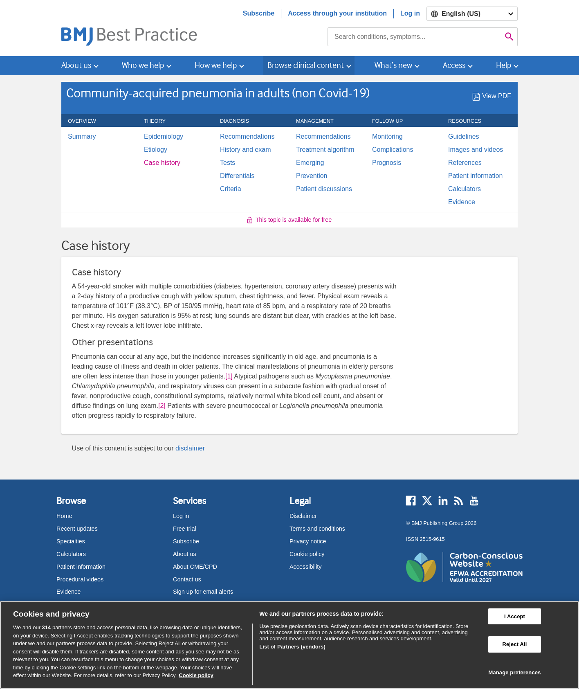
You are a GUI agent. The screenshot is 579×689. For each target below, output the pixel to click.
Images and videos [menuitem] (475, 149)
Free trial (184, 528)
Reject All (514, 644)
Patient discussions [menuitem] (324, 189)
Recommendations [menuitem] (247, 136)
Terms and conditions (317, 528)
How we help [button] (216, 65)
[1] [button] (229, 376)
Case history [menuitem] (162, 163)
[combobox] (414, 36)
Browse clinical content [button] (305, 65)
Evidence (68, 591)
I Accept (514, 616)
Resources (469, 121)
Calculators (71, 554)
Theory (159, 121)
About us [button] (76, 65)
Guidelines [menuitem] (463, 136)
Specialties (70, 541)
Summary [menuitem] (82, 136)
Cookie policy (307, 554)
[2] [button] (162, 405)
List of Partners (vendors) (292, 647)
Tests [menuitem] (227, 163)
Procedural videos (79, 579)
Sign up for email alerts (203, 591)
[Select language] (472, 14)
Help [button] (503, 65)
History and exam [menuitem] (245, 149)
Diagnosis (239, 121)
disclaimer (190, 448)
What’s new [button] (393, 65)
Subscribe (258, 13)
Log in (410, 13)
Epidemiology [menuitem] (163, 136)
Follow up (392, 121)
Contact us (187, 579)
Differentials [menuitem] (237, 176)
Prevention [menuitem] (312, 176)
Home (64, 516)
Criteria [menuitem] (230, 189)
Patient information (80, 566)
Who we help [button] (143, 65)
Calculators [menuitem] (464, 189)
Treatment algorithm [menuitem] (325, 149)
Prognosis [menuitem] (386, 163)
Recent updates (77, 528)
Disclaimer (303, 516)
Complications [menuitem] (392, 149)
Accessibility (305, 566)
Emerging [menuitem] (310, 163)
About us (184, 554)
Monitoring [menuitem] (387, 136)
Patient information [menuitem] (475, 176)
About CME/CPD (195, 566)
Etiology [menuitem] (155, 149)
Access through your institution (337, 13)
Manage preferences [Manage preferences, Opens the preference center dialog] (514, 672)
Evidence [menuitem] (461, 202)
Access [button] (454, 65)
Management (319, 121)
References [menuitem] (465, 163)
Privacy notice (308, 541)
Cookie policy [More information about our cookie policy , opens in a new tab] (196, 675)
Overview (86, 121)
